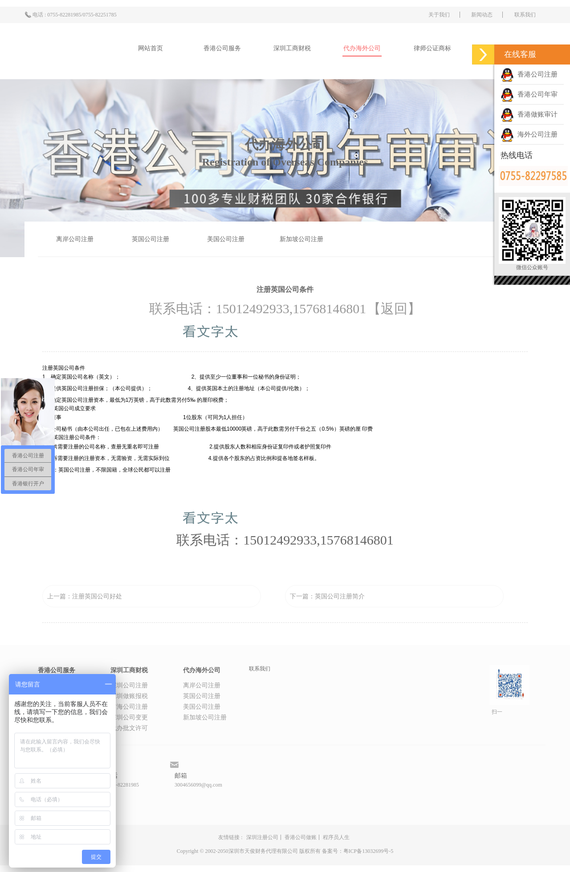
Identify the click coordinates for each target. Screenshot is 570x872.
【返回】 (394, 308)
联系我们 (525, 15)
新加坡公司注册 (301, 239)
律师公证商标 (432, 48)
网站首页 (150, 48)
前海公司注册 (129, 706)
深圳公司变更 (129, 717)
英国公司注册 (150, 239)
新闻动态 (482, 15)
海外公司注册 (529, 134)
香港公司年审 (529, 94)
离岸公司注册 (75, 239)
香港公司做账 (301, 837)
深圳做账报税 (129, 696)
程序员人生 (336, 837)
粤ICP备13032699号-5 (368, 851)
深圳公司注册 (129, 685)
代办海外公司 (362, 48)
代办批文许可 (129, 728)
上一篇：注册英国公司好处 (84, 596)
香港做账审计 (529, 114)
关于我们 (439, 15)
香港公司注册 (529, 74)
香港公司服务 (222, 48)
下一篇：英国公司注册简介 (327, 596)
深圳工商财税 (292, 48)
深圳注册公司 (262, 837)
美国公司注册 (225, 239)
